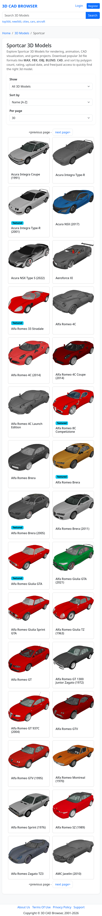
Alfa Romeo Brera (23, 478)
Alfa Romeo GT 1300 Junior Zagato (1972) (70, 681)
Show (13, 79)
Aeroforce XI (64, 278)
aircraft (41, 21)
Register (93, 6)
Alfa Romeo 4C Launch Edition (26, 425)
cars (32, 21)
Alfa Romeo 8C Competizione (66, 430)
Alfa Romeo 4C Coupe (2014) (71, 376)
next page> (62, 132)
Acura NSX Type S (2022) (28, 278)
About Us (23, 907)
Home (6, 33)
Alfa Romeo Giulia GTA (26, 584)
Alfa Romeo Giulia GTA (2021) (71, 580)
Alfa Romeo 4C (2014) (26, 375)
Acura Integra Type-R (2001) (25, 229)
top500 (6, 21)
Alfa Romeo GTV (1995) (27, 778)
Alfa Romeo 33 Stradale (27, 329)
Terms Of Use (41, 907)
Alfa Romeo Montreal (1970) (70, 779)
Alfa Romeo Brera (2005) (28, 533)
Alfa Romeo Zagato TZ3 (27, 874)
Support (78, 907)
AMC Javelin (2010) (68, 874)
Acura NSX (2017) (67, 224)
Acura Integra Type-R (70, 175)
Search (92, 15)
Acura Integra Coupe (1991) (25, 176)
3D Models (21, 33)
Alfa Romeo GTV (67, 729)
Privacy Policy (62, 907)
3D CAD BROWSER (19, 6)
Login (79, 6)
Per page (16, 111)
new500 (16, 21)
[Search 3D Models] (44, 15)
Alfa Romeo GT (21, 680)
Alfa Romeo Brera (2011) (72, 529)
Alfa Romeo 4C (66, 324)
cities (26, 21)
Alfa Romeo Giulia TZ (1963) (70, 631)
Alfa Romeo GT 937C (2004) (25, 730)
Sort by (15, 95)
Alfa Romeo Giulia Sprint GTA (28, 631)
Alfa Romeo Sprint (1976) (28, 827)
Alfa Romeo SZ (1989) (70, 827)
